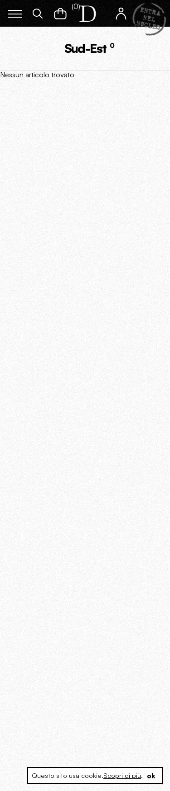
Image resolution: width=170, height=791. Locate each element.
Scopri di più (122, 775)
